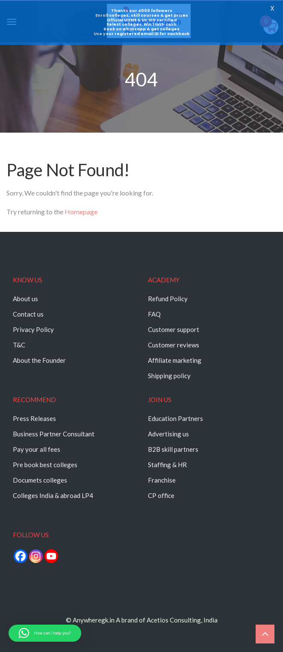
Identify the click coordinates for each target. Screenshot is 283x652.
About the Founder (39, 360)
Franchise (162, 480)
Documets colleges (40, 480)
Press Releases (34, 418)
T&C (19, 345)
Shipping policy (169, 375)
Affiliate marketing (174, 360)
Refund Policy (168, 298)
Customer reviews (173, 345)
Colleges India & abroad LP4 (53, 495)
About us (25, 298)
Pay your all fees (36, 449)
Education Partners (175, 418)
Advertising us (168, 434)
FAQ (154, 314)
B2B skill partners (173, 449)
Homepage (81, 211)
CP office (161, 495)
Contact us (28, 314)
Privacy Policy (33, 329)
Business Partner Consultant (53, 434)
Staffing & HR (167, 464)
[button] (45, 633)
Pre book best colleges (45, 464)
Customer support (173, 329)
